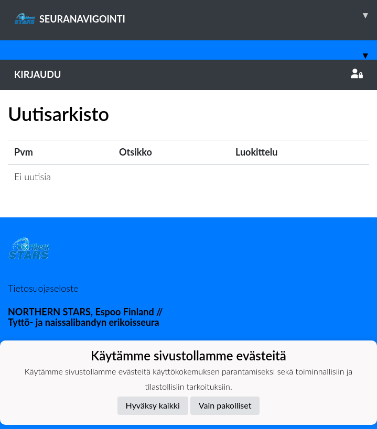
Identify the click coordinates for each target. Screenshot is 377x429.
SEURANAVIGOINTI (195, 15)
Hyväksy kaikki (153, 405)
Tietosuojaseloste (43, 288)
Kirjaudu (188, 74)
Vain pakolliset (225, 405)
